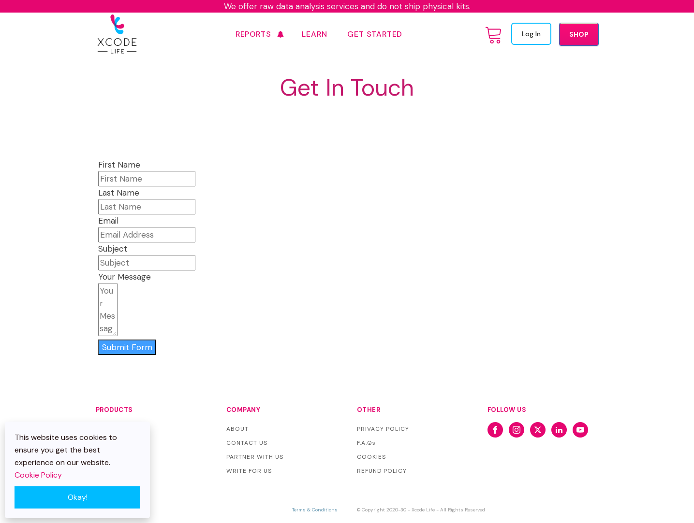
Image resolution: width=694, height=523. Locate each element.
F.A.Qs (366, 443)
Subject (112, 248)
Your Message (124, 276)
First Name (119, 164)
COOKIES (371, 457)
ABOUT (237, 429)
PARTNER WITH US (254, 457)
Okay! (78, 497)
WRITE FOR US (249, 471)
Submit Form (127, 347)
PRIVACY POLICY (383, 429)
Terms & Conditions (315, 510)
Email (108, 220)
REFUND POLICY (382, 471)
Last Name (118, 192)
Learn (314, 34)
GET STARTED (374, 34)
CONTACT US (246, 443)
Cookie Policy (38, 475)
